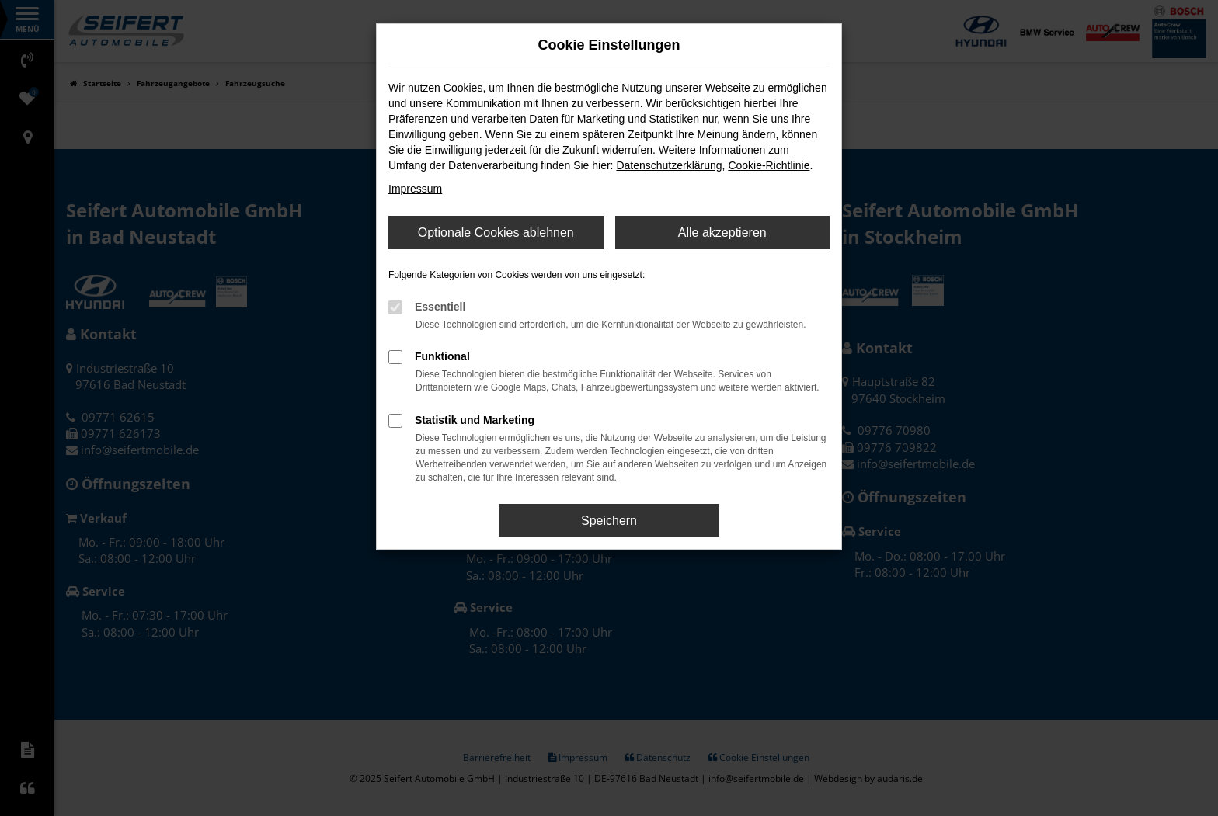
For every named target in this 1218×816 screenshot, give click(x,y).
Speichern (609, 520)
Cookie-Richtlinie (768, 165)
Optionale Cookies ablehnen (496, 232)
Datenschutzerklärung (669, 165)
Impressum (415, 188)
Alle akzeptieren (722, 232)
